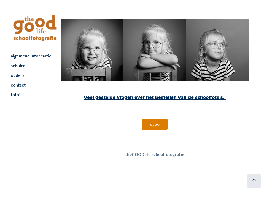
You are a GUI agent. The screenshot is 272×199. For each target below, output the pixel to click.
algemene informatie (31, 56)
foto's (16, 94)
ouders (17, 75)
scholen (18, 65)
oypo (155, 124)
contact (18, 85)
